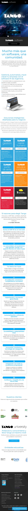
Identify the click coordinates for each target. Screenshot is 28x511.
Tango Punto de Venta (5, 497)
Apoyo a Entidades (18, 482)
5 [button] (16, 36)
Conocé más (14, 43)
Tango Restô (3, 500)
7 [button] (20, 36)
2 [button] (10, 36)
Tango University (18, 480)
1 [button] (8, 36)
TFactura (3, 501)
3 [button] (12, 36)
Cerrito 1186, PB (4, 476)
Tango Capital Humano (5, 495)
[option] (14, 20)
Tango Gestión (4, 494)
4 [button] (14, 36)
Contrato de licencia (18, 483)
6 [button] (18, 36)
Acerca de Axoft (18, 476)
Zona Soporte (17, 487)
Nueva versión (14, 32)
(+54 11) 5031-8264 (4, 479)
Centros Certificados (18, 479)
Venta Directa (17, 478)
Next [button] (26, 412)
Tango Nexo (3, 503)
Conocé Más (7, 148)
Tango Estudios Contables (6, 498)
